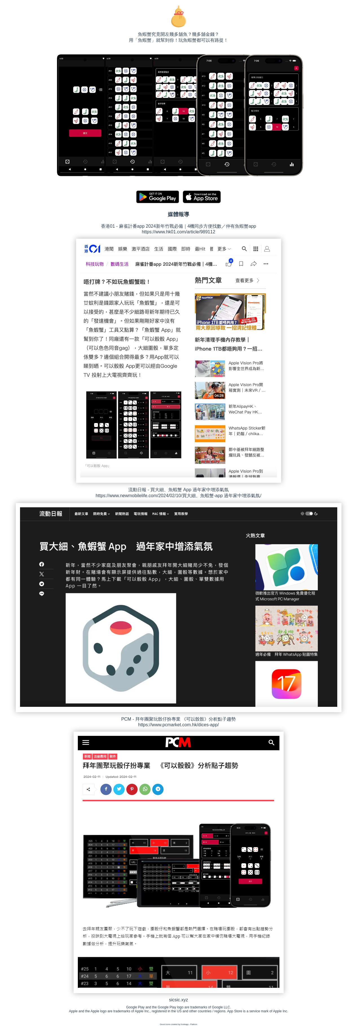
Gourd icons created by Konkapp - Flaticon (178, 1024)
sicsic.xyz (178, 999)
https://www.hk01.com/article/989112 (178, 231)
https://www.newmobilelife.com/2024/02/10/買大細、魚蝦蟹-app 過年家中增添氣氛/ (178, 495)
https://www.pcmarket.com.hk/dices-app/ (178, 724)
